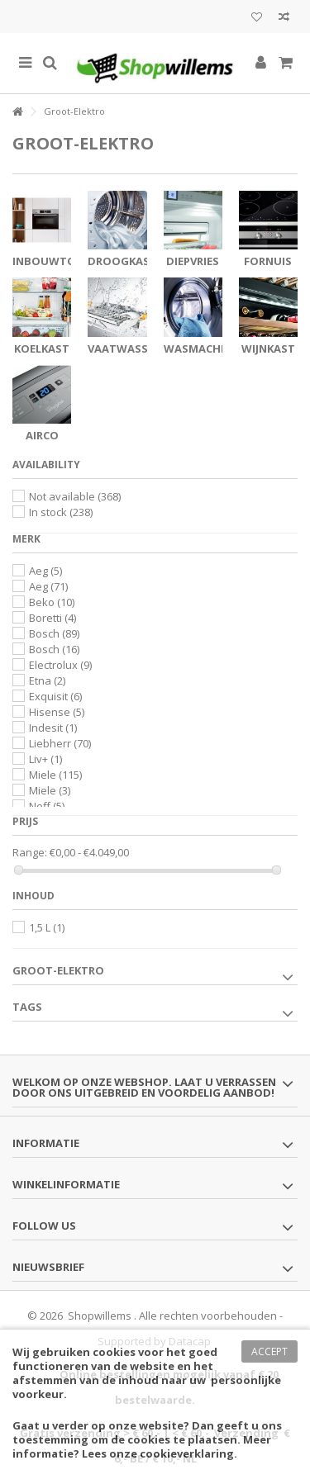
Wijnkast (268, 348)
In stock (61, 512)
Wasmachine (201, 348)
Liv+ (45, 758)
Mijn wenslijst (256, 17)
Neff (46, 806)
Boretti (52, 617)
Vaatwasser (124, 348)
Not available (75, 496)
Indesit (53, 727)
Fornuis (268, 261)
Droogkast (122, 261)
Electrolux (60, 664)
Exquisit (55, 696)
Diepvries (192, 261)
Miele (55, 774)
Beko (51, 602)
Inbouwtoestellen (69, 261)
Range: (29, 853)
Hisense (56, 711)
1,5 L (46, 927)
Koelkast (41, 348)
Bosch (54, 633)
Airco (42, 435)
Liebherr (60, 743)
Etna (47, 680)
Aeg (45, 570)
